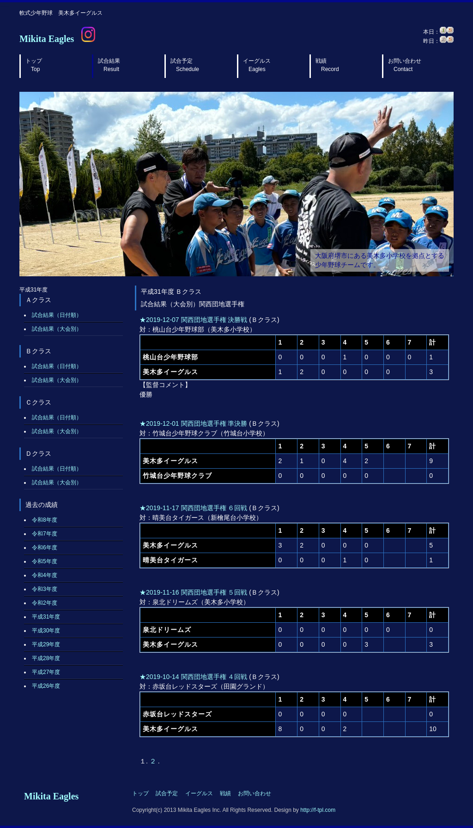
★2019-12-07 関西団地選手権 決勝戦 (193, 319)
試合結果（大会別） (57, 329)
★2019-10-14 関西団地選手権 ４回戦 (193, 676)
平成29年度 (46, 644)
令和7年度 (44, 533)
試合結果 (109, 65)
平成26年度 (46, 686)
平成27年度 (46, 672)
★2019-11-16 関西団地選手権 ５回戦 (193, 592)
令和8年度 (44, 520)
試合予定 (184, 65)
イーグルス (257, 65)
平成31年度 (46, 617)
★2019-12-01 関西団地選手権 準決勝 (193, 423)
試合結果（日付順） (57, 315)
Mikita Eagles (46, 39)
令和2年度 (44, 603)
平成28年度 (46, 658)
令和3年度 (44, 589)
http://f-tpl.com (317, 810)
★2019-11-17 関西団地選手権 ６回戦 (193, 508)
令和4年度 (44, 575)
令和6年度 (44, 547)
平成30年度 (46, 630)
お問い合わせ (404, 65)
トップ (33, 65)
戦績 (327, 65)
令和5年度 (44, 561)
